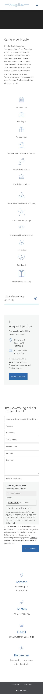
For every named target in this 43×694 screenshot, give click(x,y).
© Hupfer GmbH (21, 691)
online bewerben (18, 376)
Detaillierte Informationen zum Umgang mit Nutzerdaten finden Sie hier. (20, 540)
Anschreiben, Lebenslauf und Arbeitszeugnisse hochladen (16, 487)
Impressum (15, 685)
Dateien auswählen (17, 508)
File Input (9, 498)
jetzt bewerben (30, 548)
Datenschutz (27, 685)
